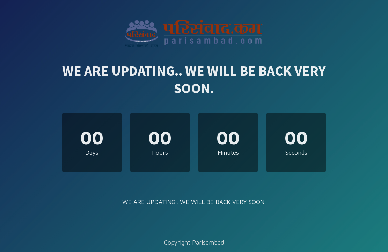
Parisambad (208, 242)
